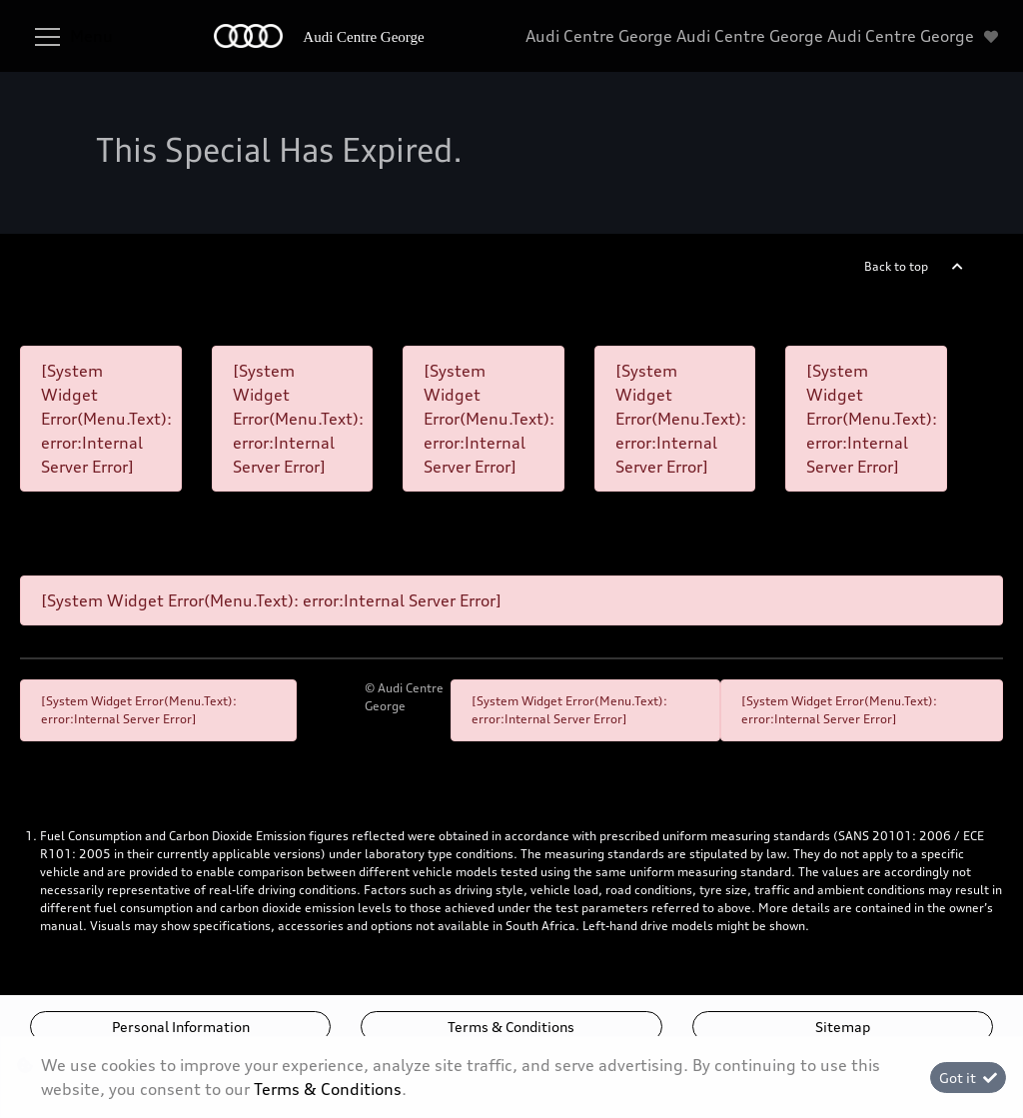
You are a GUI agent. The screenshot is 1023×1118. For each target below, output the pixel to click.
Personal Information (181, 1026)
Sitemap (842, 1026)
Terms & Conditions (511, 1026)
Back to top (896, 266)
